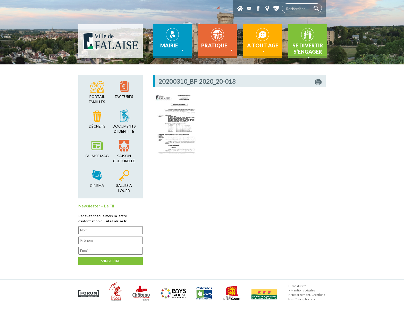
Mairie (172, 47)
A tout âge (262, 48)
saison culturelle (124, 158)
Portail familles (97, 99)
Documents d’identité (124, 128)
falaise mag (97, 156)
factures (124, 96)
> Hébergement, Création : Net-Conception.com (306, 297)
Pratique (217, 47)
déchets (97, 126)
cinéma (97, 185)
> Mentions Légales (301, 290)
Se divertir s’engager (307, 50)
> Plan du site (297, 286)
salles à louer (124, 188)
